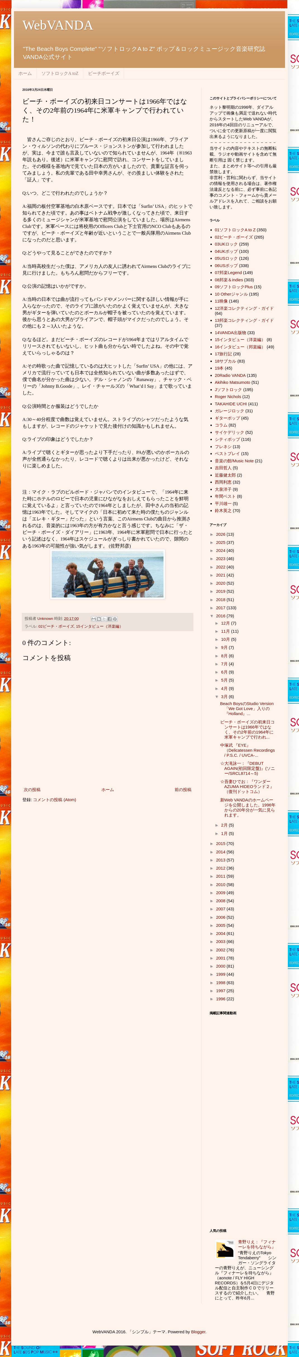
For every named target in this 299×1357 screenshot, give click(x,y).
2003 (221, 941)
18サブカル (225, 361)
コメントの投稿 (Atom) (54, 799)
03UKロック (226, 244)
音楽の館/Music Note (234, 460)
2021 (221, 575)
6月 (225, 672)
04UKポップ (226, 251)
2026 (221, 534)
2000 (221, 966)
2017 (221, 607)
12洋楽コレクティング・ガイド (244, 308)
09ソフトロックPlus (234, 286)
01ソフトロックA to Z (235, 229)
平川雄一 (223, 503)
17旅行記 (223, 353)
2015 (221, 843)
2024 (221, 550)
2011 (221, 876)
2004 (221, 933)
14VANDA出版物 (230, 332)
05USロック (226, 258)
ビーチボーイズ (103, 73)
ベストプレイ (227, 453)
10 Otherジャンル (231, 294)
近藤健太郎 (225, 475)
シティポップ (227, 439)
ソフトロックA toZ (60, 73)
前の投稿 (183, 789)
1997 (221, 990)
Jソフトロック (228, 389)
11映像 (221, 301)
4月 (225, 688)
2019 (221, 591)
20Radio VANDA (230, 375)
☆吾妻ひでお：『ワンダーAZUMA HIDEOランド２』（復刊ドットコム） (247, 786)
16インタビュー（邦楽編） (240, 346)
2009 (221, 892)
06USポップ (226, 265)
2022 (221, 567)
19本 (219, 368)
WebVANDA (57, 25)
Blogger (198, 1331)
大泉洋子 (223, 489)
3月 (225, 696)
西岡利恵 (223, 482)
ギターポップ (227, 418)
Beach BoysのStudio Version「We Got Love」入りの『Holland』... (247, 708)
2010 (221, 884)
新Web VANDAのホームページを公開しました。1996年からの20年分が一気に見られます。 (248, 807)
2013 (221, 860)
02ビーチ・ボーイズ (56, 626)
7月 (225, 663)
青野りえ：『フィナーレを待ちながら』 (257, 1244)
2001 (221, 958)
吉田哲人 (223, 467)
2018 (221, 599)
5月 (225, 680)
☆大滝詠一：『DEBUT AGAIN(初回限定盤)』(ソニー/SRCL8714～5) (247, 768)
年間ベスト (225, 496)
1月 (225, 833)
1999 (221, 974)
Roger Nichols (228, 396)
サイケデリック (229, 432)
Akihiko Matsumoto (232, 382)
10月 (226, 639)
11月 (226, 631)
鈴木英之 (223, 510)
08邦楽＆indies (229, 279)
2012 (221, 868)
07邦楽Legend (228, 272)
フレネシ (223, 446)
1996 (221, 998)
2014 (221, 851)
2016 (221, 615)
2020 (221, 583)
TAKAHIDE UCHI (231, 403)
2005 (221, 925)
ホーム (25, 73)
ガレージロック (229, 410)
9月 (225, 647)
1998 (221, 982)
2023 (221, 558)
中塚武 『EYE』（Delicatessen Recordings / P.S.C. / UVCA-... (247, 750)
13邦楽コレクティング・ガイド (244, 320)
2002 (221, 949)
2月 (225, 825)
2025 (221, 542)
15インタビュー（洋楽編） (99, 626)
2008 (221, 900)
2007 (221, 908)
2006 (221, 917)
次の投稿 (32, 789)
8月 (225, 655)
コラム (221, 425)
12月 (226, 623)
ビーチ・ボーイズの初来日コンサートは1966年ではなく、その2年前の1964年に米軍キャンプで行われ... (247, 729)
